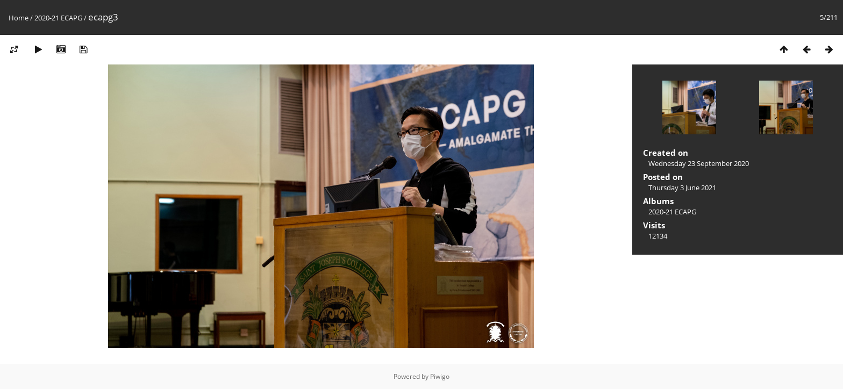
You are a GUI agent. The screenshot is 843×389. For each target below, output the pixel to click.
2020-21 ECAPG (58, 18)
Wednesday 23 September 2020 (698, 163)
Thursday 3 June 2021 (682, 187)
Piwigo (439, 376)
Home (18, 18)
